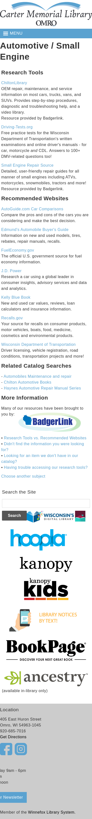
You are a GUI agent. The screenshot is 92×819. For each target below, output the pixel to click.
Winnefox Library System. (52, 812)
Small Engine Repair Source (27, 165)
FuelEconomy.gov (17, 250)
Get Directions (13, 737)
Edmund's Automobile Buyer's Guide (35, 230)
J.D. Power (11, 271)
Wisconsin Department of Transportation (38, 344)
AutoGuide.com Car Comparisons (32, 209)
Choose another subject (23, 476)
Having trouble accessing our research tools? (46, 467)
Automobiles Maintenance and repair (38, 376)
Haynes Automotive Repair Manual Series (42, 388)
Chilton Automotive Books (28, 382)
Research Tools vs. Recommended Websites (45, 438)
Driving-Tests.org (17, 127)
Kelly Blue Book (15, 297)
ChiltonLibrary (14, 83)
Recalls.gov (12, 318)
